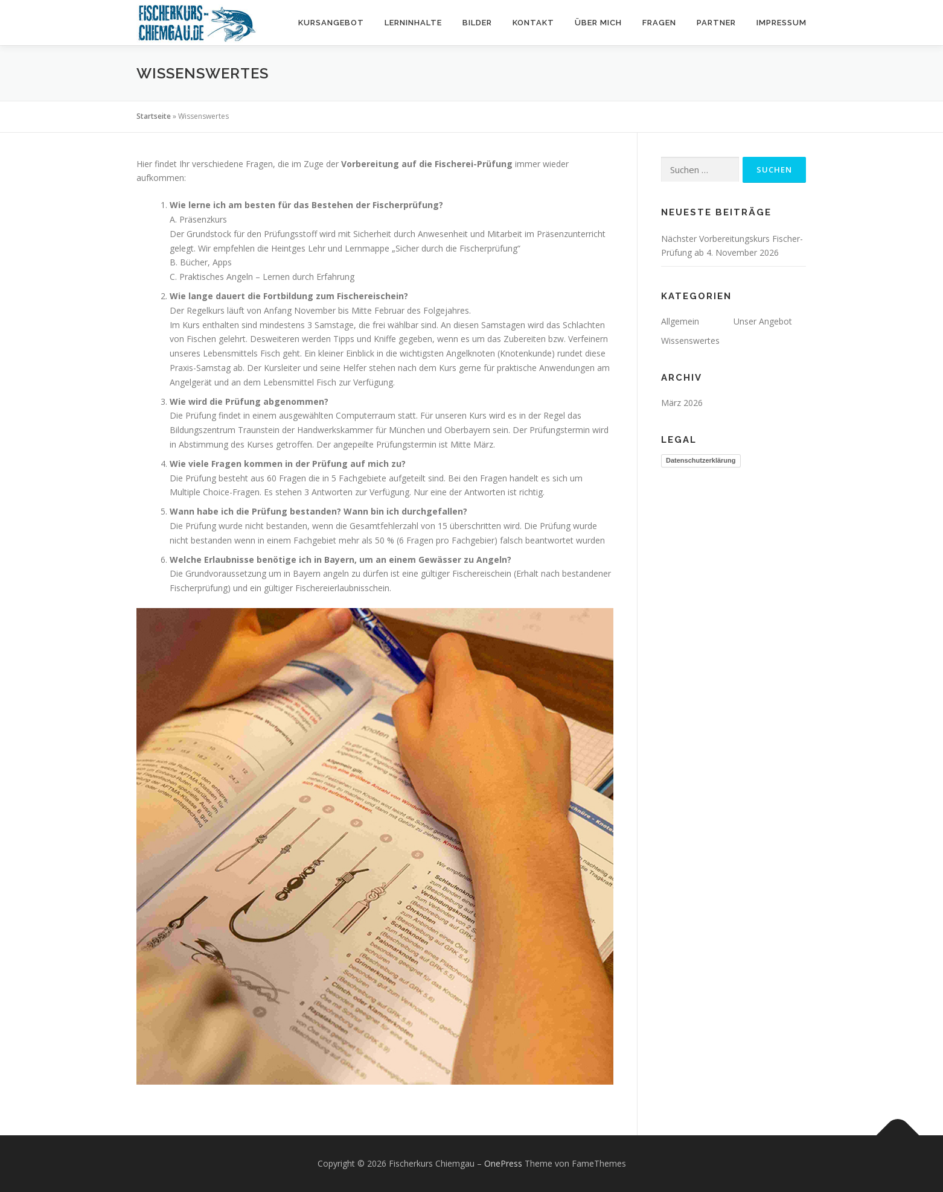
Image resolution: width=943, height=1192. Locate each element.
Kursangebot (331, 22)
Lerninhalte (413, 22)
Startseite (153, 116)
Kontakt (533, 22)
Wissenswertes (690, 340)
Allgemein (680, 321)
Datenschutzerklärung (701, 460)
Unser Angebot (763, 321)
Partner (716, 22)
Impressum (781, 22)
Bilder (477, 22)
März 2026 (682, 402)
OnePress (503, 1163)
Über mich (598, 22)
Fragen (659, 22)
